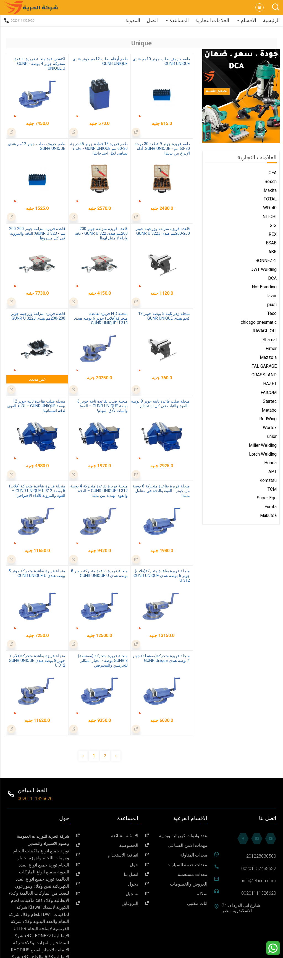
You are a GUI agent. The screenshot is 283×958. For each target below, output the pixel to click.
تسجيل (107, 893)
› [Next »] (116, 755)
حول (107, 864)
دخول (107, 884)
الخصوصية (107, 845)
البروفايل (107, 903)
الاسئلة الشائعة (107, 835)
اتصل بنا (107, 874)
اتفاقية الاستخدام (107, 855)
